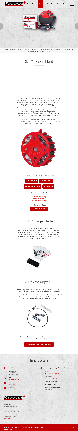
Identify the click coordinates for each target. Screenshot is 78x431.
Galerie (59, 4)
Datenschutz (8, 428)
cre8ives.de (7, 417)
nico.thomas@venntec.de (51, 378)
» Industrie (48, 186)
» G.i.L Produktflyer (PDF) (39, 200)
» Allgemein (32, 181)
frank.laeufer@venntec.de (51, 373)
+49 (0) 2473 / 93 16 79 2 (14, 384)
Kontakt (65, 4)
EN (72, 4)
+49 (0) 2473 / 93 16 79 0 (14, 379)
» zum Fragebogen (39, 209)
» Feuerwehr (45, 181)
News (29, 4)
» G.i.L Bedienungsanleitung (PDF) (39, 197)
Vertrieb (53, 4)
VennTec (35, 4)
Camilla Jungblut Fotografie (11, 412)
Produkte (46, 4)
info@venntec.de (12, 388)
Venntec (71, 426)
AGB (41, 426)
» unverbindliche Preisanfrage (39, 344)
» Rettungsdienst (32, 186)
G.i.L (40, 4)
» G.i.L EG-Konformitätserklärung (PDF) (39, 198)
